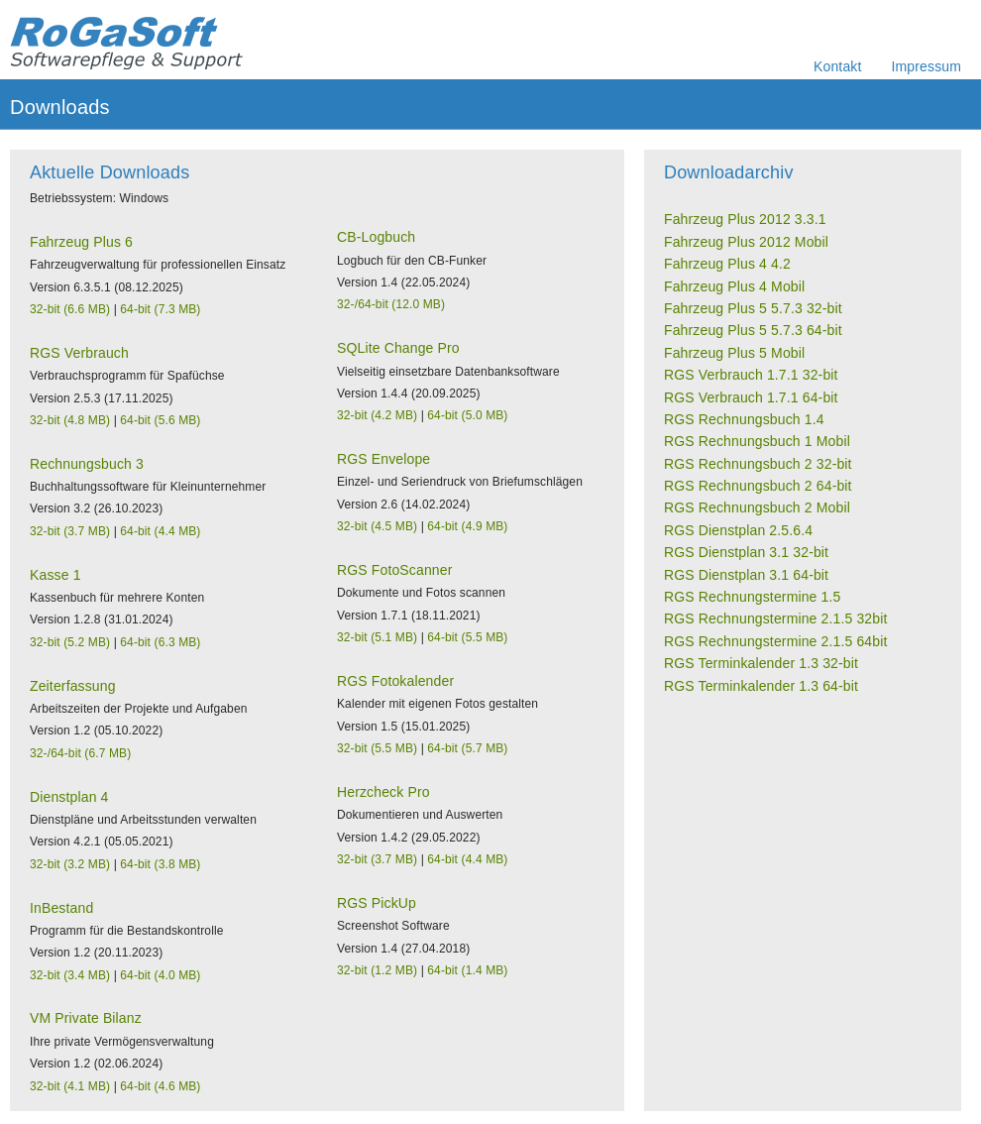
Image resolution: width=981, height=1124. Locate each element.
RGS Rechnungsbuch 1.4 (744, 419)
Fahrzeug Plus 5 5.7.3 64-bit (753, 330)
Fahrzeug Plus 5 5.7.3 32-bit (753, 308)
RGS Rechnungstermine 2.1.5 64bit (776, 641)
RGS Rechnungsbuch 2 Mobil (757, 507)
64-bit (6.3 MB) (160, 642)
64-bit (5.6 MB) (160, 420)
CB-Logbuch (376, 237)
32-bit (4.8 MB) (70, 420)
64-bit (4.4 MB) (160, 531)
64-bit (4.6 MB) (160, 1086)
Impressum (927, 66)
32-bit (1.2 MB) (377, 970)
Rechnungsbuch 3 (87, 464)
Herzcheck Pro (383, 792)
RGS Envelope (383, 459)
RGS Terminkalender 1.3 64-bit (761, 686)
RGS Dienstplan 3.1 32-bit (746, 552)
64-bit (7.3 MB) (160, 309)
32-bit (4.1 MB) (70, 1086)
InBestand (61, 908)
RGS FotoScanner (395, 570)
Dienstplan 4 (69, 797)
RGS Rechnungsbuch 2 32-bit (758, 464)
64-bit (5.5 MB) (467, 637)
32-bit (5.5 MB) (377, 748)
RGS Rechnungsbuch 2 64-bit (758, 486)
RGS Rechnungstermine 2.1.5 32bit (776, 618)
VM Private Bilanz (86, 1018)
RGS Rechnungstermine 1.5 (752, 597)
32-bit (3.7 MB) (70, 531)
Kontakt (837, 66)
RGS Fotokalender (395, 681)
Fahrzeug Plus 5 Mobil (734, 353)
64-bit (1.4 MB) (467, 970)
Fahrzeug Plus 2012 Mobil (746, 242)
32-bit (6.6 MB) (70, 309)
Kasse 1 (55, 575)
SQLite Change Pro (398, 348)
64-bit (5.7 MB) (467, 748)
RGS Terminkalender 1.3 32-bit (761, 663)
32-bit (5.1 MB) (377, 637)
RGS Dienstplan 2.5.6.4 (738, 530)
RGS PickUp (376, 903)
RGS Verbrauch (79, 353)
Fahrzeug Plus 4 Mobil (734, 286)
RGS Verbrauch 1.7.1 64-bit (751, 397)
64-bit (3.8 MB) (160, 864)
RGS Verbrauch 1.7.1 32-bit (751, 375)
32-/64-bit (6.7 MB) (80, 753)
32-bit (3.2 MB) (70, 864)
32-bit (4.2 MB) (377, 415)
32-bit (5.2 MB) (70, 642)
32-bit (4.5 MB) (377, 526)
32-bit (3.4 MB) (70, 975)
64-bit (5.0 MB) (467, 415)
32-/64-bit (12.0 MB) (391, 304)
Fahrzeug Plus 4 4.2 (727, 264)
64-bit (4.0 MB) (160, 975)
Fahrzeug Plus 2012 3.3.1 (745, 219)
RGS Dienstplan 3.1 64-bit (746, 575)
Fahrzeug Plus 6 (81, 242)
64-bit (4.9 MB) (467, 526)
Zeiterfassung (73, 686)
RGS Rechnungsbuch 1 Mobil (757, 441)
